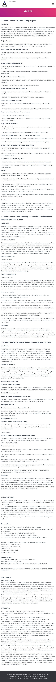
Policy (47, 674)
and (44, 674)
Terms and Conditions (37, 674)
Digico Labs (20, 676)
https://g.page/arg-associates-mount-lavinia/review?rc (34, 678)
